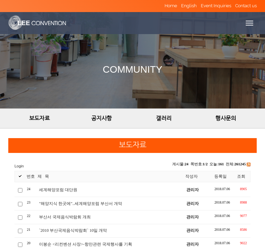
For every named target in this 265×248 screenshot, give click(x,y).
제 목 (43, 176)
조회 (241, 176)
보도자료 (39, 118)
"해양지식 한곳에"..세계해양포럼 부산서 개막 (80, 203)
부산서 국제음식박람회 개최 (65, 217)
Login (19, 166)
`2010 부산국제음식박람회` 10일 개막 (73, 230)
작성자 (191, 176)
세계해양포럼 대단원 (58, 189)
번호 (31, 176)
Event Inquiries (216, 5)
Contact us (246, 5)
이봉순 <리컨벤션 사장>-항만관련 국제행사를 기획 (85, 244)
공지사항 (101, 118)
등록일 (220, 176)
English (189, 5)
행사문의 (225, 118)
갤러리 (163, 118)
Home (171, 5)
